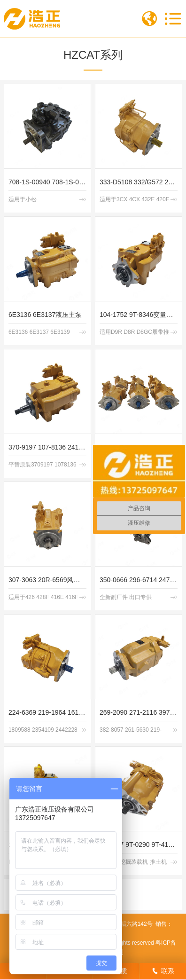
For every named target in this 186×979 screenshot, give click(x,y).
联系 (163, 971)
